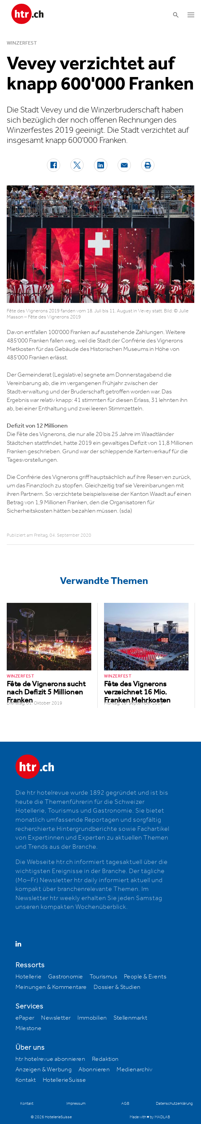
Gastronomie (65, 976)
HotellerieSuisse (64, 1080)
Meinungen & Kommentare (51, 987)
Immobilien (92, 1018)
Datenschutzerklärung (174, 1103)
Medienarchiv (134, 1069)
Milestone (28, 1028)
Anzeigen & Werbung (43, 1069)
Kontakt (25, 1080)
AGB (125, 1103)
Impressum (76, 1103)
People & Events (145, 976)
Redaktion (105, 1059)
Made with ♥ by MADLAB (150, 1117)
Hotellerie (28, 976)
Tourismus (103, 976)
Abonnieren (94, 1069)
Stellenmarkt (130, 1018)
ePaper (24, 1018)
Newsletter (56, 1018)
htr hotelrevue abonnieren (50, 1059)
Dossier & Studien (117, 987)
